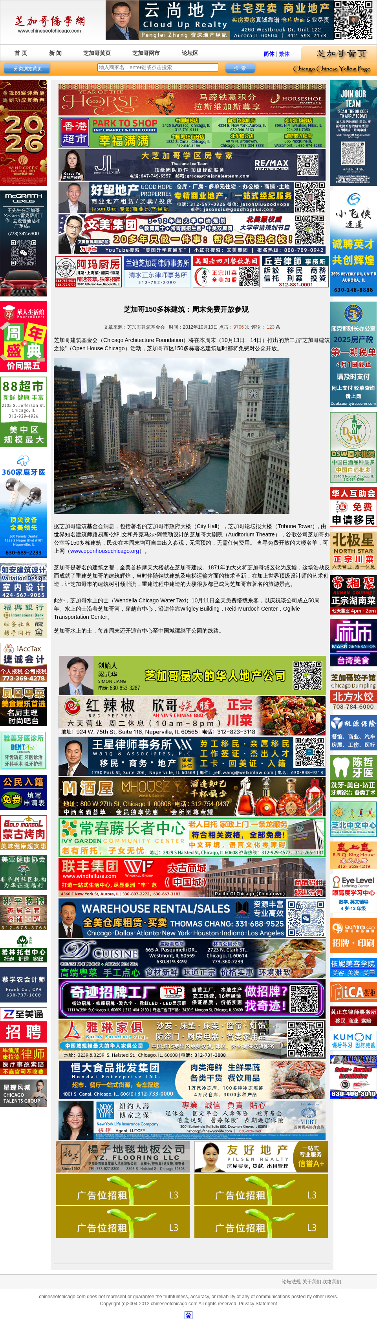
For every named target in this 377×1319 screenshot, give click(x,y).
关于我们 (311, 1281)
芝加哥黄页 (97, 53)
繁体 (284, 54)
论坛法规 (291, 1281)
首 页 (21, 53)
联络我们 (331, 1281)
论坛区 (190, 53)
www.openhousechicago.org (104, 551)
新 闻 (55, 53)
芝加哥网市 (146, 53)
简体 (269, 54)
